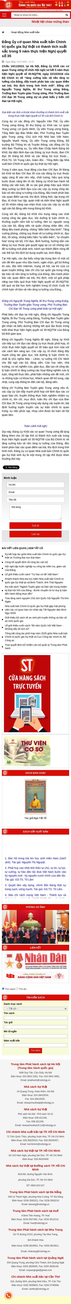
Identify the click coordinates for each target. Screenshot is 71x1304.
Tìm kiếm (35, 1050)
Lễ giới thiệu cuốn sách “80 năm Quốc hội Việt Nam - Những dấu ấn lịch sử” (32, 627)
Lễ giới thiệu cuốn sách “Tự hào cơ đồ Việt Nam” (30, 574)
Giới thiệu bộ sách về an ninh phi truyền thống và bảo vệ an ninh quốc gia (34, 619)
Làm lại (36, 534)
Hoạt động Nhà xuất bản (25, 32)
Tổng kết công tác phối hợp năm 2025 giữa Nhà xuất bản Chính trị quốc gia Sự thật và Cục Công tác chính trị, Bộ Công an (35, 637)
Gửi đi (35, 525)
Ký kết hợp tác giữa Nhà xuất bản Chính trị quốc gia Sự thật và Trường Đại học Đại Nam (34, 556)
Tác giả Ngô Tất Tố (36, 818)
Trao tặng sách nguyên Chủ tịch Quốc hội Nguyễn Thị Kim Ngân (35, 600)
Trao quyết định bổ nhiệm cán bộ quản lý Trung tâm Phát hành (34, 646)
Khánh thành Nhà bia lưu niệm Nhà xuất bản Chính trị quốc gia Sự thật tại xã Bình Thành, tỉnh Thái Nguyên (33, 580)
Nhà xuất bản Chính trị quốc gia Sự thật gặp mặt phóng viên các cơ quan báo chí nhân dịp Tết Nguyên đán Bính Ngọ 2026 (34, 609)
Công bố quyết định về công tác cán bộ (25, 562)
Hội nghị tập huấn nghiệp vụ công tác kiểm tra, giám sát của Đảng (34, 568)
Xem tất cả (35, 548)
